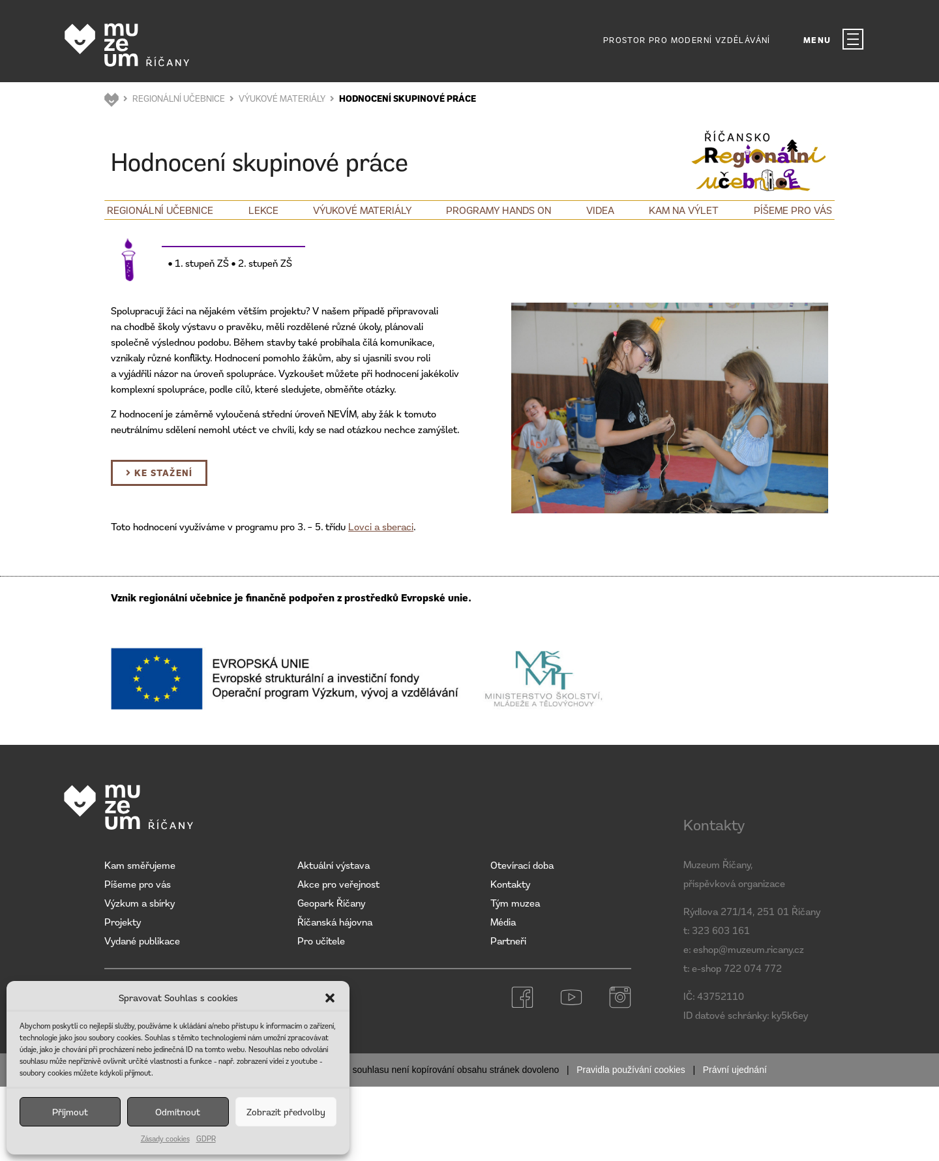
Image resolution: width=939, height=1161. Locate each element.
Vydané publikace (142, 940)
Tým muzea (515, 902)
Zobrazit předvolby (285, 1112)
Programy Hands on (498, 210)
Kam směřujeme (139, 864)
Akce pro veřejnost (338, 883)
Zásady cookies (165, 1138)
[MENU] (853, 39)
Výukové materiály (362, 210)
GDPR (206, 1138)
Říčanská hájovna (334, 921)
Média (503, 921)
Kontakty (510, 883)
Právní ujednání (735, 1069)
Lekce (263, 210)
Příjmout (70, 1112)
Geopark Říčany (331, 902)
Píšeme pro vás (793, 210)
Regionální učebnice (160, 210)
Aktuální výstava (333, 864)
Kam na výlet (684, 210)
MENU (817, 40)
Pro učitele (321, 940)
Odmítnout (177, 1112)
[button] (329, 997)
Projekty (122, 921)
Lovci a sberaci (380, 526)
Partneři (508, 940)
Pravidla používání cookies (630, 1069)
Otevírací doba (522, 864)
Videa (600, 210)
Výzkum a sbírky (139, 902)
